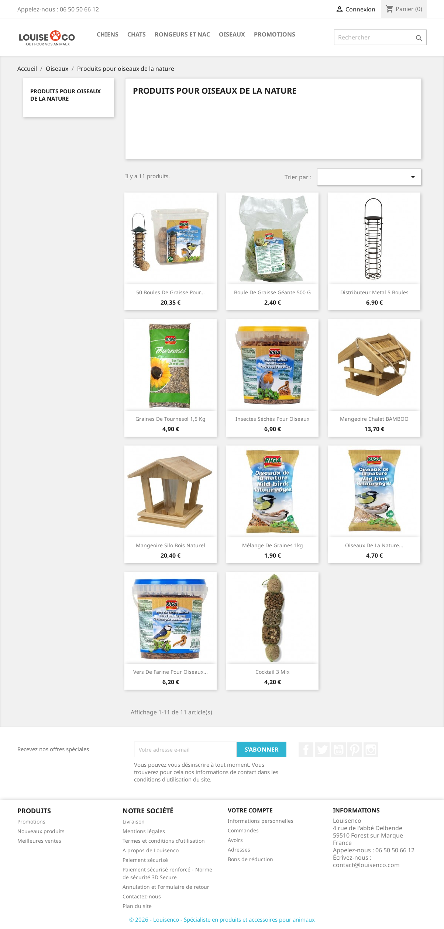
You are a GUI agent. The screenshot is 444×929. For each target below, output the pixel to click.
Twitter (322, 749)
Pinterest (354, 749)
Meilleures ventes (39, 840)
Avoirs (235, 839)
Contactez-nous (142, 896)
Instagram (371, 749)
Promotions (274, 34)
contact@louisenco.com (366, 865)
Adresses (239, 849)
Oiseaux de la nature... (374, 545)
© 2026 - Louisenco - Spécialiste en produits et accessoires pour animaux (222, 919)
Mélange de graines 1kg (272, 545)
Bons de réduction (250, 859)
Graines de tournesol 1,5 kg (170, 418)
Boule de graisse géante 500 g (272, 292)
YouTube (338, 749)
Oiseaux (232, 34)
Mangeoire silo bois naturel (170, 545)
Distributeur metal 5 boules (374, 292)
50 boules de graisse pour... (170, 292)
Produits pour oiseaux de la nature (65, 94)
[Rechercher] (380, 37)
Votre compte (250, 810)
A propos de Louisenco (151, 850)
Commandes (243, 830)
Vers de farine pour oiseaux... (170, 671)
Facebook (306, 749)
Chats (136, 34)
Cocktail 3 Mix (272, 671)
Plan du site (137, 905)
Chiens (107, 34)
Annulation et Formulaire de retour (166, 886)
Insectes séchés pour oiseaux (272, 418)
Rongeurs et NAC (182, 34)
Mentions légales (144, 831)
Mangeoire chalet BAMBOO (374, 418)
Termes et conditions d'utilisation (164, 840)
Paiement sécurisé (145, 859)
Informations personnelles (260, 820)
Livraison (134, 821)
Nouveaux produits (41, 831)
